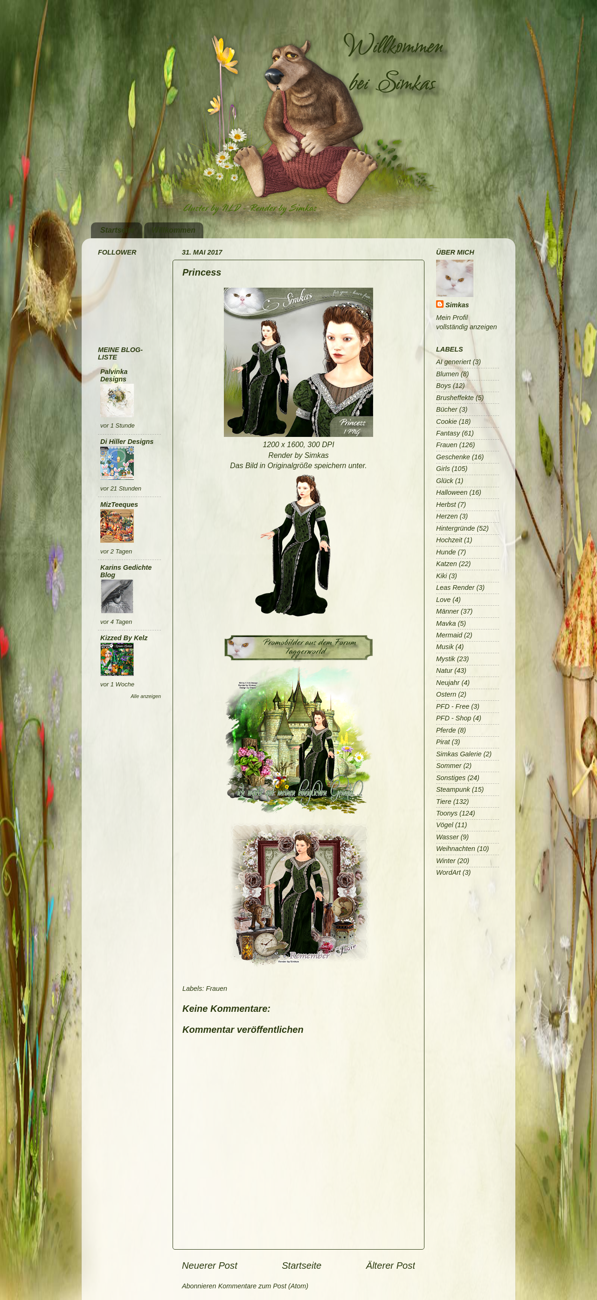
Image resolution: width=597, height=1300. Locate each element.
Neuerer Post (209, 1265)
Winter (445, 860)
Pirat (443, 742)
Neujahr (447, 682)
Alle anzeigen (146, 696)
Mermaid (449, 635)
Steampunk (453, 789)
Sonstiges (450, 777)
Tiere (443, 801)
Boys (443, 385)
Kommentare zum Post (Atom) (263, 1286)
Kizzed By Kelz (124, 638)
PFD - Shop (453, 718)
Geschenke (453, 457)
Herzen (447, 516)
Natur (444, 670)
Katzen (446, 563)
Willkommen (173, 230)
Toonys (447, 813)
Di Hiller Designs (126, 441)
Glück (444, 480)
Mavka (446, 623)
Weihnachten (455, 848)
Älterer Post (390, 1265)
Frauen (216, 988)
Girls (443, 468)
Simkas (457, 305)
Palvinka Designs (113, 375)
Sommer (448, 765)
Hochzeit (449, 540)
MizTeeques (119, 504)
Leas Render (455, 587)
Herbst (446, 504)
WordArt (448, 872)
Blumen (447, 374)
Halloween (451, 492)
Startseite (117, 230)
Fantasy (448, 433)
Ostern (446, 694)
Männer (447, 611)
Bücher (447, 409)
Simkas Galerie (459, 754)
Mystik (445, 659)
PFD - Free (452, 706)
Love (443, 599)
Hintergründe (455, 528)
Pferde (446, 730)
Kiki (441, 576)
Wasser (447, 837)
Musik (445, 646)
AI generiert (453, 362)
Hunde (446, 552)
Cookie (446, 421)
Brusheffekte (455, 397)
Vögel (444, 825)
